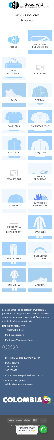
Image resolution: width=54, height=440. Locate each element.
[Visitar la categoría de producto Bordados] (40, 68)
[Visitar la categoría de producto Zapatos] (40, 280)
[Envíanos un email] (15, 347)
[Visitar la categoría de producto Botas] (14, 95)
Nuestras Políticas (14, 329)
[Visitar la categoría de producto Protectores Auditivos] (40, 254)
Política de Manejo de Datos (19, 339)
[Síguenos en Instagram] (10, 347)
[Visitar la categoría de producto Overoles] (40, 227)
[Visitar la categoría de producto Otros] (14, 42)
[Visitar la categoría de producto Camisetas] (14, 121)
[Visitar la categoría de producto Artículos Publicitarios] (40, 42)
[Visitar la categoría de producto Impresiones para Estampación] (14, 227)
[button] (4, 5)
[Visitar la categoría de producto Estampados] (14, 174)
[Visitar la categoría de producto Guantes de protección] (40, 201)
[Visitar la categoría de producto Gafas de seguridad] (40, 174)
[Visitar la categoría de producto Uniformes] (14, 280)
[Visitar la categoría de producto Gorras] (14, 201)
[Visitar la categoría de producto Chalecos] (14, 148)
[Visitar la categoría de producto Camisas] (40, 95)
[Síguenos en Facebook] (4, 347)
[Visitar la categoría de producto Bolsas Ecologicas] (14, 68)
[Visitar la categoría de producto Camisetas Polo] (40, 121)
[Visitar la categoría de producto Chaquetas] (40, 148)
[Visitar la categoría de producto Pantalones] (14, 254)
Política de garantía (14, 334)
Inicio (18, 15)
